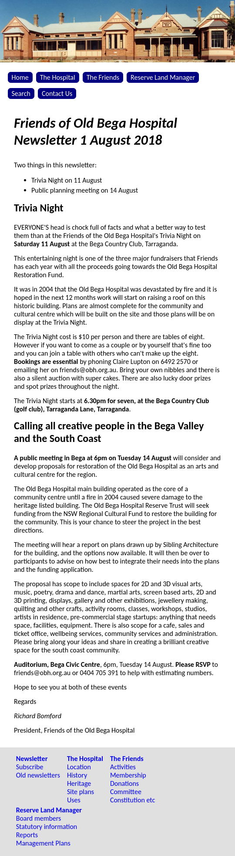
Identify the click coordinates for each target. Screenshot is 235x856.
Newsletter (32, 758)
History (77, 775)
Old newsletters (38, 775)
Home (20, 77)
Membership (128, 775)
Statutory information (46, 826)
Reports (27, 835)
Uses (74, 800)
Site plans (80, 792)
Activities (123, 767)
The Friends (103, 77)
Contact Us (57, 93)
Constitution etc (132, 800)
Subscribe (30, 767)
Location (79, 767)
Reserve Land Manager (163, 77)
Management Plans (43, 843)
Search (21, 93)
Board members (38, 818)
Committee (125, 792)
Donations (124, 783)
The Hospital (57, 77)
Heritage (79, 783)
